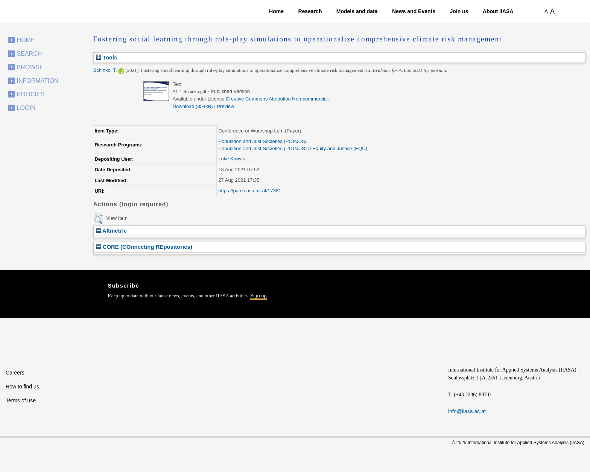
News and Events (413, 11)
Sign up (258, 295)
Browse (30, 67)
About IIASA (498, 11)
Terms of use (21, 400)
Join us (459, 11)
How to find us (22, 387)
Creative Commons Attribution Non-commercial (277, 99)
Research (310, 11)
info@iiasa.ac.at (467, 411)
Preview (225, 106)
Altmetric (111, 230)
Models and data (357, 11)
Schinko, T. (105, 70)
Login (26, 108)
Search (29, 53)
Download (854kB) (193, 106)
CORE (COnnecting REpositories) (144, 247)
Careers (15, 373)
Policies (31, 94)
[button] (98, 218)
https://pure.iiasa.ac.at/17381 (249, 190)
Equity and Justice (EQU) (339, 148)
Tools (106, 57)
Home (276, 11)
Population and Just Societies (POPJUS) (262, 141)
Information (38, 81)
